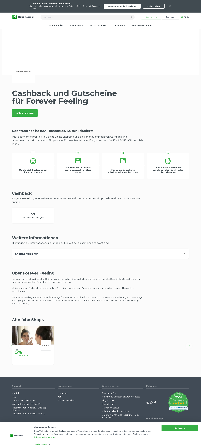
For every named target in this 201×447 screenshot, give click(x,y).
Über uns (62, 393)
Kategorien (56, 25)
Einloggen (170, 17)
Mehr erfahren (153, 6)
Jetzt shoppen (25, 113)
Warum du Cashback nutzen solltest (121, 397)
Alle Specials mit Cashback (115, 411)
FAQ (14, 397)
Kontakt (16, 393)
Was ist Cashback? (98, 25)
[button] (12, 346)
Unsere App (119, 25)
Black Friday (108, 404)
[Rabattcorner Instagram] (151, 402)
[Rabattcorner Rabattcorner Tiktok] (155, 402)
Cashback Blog (109, 393)
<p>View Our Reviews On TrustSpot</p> (178, 402)
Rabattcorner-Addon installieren (122, 6)
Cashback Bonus (110, 408)
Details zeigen (40, 442)
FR (185, 17)
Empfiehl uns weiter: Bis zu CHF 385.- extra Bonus (121, 416)
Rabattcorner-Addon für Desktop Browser (29, 409)
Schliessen (179, 426)
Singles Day (108, 400)
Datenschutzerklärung (44, 435)
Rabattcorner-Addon (142, 25)
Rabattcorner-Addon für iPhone (28, 413)
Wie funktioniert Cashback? (26, 404)
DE (182, 17)
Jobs (60, 397)
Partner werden (66, 400)
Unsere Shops (76, 25)
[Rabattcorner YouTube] (148, 402)
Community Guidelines (24, 400)
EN (188, 17)
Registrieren (151, 17)
